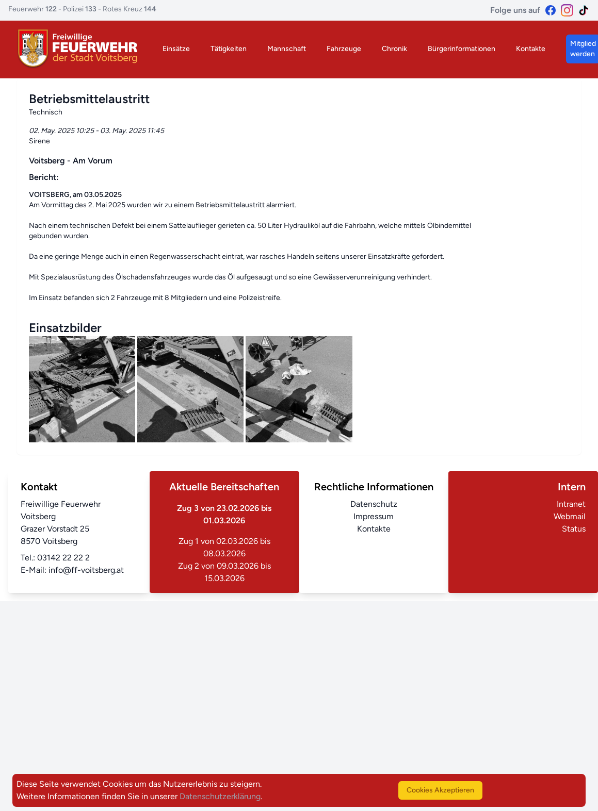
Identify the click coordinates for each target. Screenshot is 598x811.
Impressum (373, 516)
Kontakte (530, 48)
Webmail (570, 516)
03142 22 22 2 (63, 557)
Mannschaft (286, 48)
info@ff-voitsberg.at (86, 570)
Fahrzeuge (344, 48)
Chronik (394, 48)
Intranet (571, 504)
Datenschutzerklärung (220, 796)
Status (574, 529)
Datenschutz (373, 504)
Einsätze (176, 48)
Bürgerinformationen (461, 48)
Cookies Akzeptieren (440, 790)
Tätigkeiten (229, 48)
